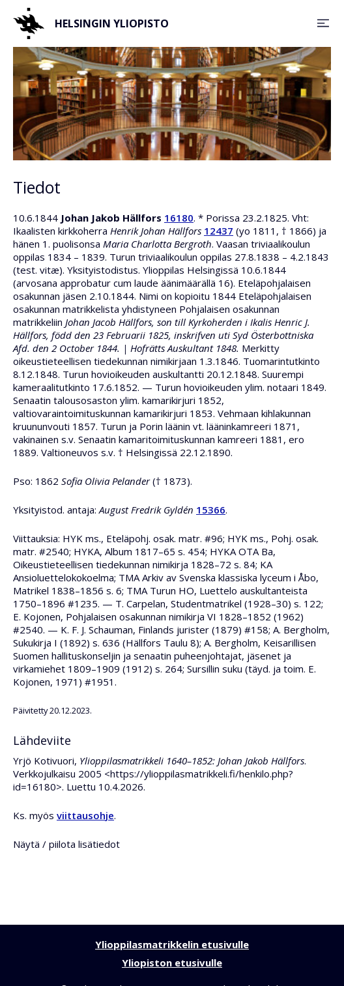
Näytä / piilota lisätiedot (66, 843)
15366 (210, 509)
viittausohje (85, 815)
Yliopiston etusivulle (172, 962)
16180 (179, 217)
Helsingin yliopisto (91, 23)
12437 (218, 230)
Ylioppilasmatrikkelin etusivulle (172, 944)
